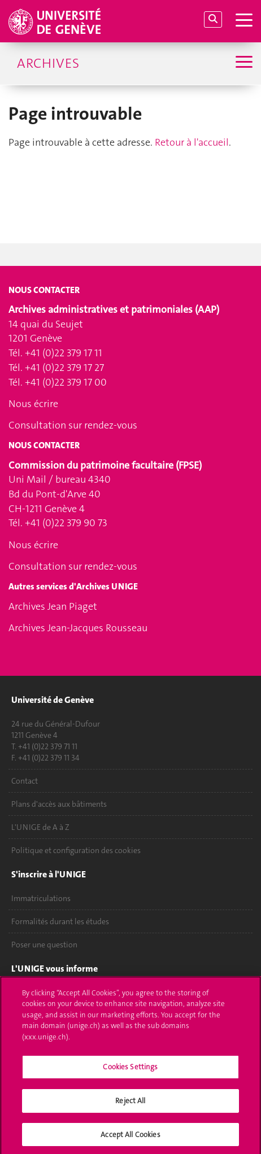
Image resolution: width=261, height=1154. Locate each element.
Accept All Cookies (130, 1138)
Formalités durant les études (60, 921)
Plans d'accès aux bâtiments (59, 804)
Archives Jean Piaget (52, 606)
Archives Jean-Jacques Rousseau (77, 628)
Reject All (130, 1104)
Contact (24, 781)
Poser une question (44, 944)
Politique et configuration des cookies (76, 850)
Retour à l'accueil (192, 142)
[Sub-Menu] (243, 63)
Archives (48, 63)
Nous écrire (33, 403)
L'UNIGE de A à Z (40, 827)
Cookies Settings (130, 1071)
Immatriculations (41, 898)
